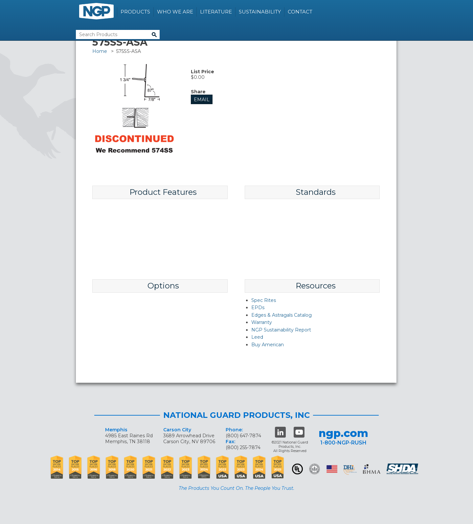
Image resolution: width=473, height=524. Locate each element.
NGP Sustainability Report (281, 330)
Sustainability (260, 12)
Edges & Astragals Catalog (281, 315)
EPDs (257, 307)
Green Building (314, 469)
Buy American (267, 345)
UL (297, 469)
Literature (216, 12)
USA (332, 469)
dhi (350, 470)
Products (135, 12)
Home (99, 51)
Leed (257, 337)
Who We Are (175, 12)
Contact (300, 12)
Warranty (261, 322)
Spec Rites (263, 300)
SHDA (403, 469)
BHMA (371, 469)
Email (202, 100)
